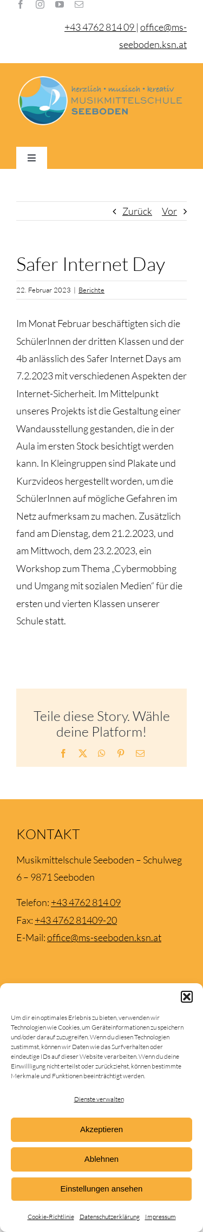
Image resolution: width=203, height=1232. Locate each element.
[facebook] (20, 4)
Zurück (137, 211)
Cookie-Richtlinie (51, 1217)
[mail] (79, 4)
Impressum (160, 1217)
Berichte (91, 289)
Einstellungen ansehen (102, 1188)
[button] (186, 996)
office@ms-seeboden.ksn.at (104, 937)
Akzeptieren (101, 1129)
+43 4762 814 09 (86, 902)
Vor (169, 211)
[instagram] (40, 4)
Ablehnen (101, 1158)
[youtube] (59, 4)
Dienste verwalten (99, 1099)
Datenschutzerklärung (110, 1217)
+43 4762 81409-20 (76, 920)
